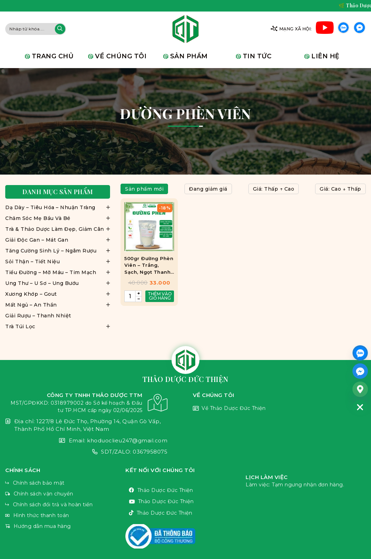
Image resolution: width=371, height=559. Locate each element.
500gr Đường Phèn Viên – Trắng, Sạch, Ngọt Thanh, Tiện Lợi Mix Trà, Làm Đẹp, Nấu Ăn (148, 266)
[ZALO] (360, 352)
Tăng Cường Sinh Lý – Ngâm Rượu (50, 251)
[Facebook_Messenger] (360, 370)
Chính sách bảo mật (65, 483)
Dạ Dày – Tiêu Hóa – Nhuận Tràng (50, 207)
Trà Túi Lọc (20, 326)
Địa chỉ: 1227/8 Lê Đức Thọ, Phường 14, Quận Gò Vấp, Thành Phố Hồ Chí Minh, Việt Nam (86, 425)
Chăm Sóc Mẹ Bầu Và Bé (38, 218)
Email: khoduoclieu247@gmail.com (86, 441)
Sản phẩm (189, 56)
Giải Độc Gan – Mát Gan (36, 240)
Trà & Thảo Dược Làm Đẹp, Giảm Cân (54, 229)
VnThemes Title (185, 536)
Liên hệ (325, 56)
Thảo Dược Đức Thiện (185, 490)
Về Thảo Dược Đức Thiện (279, 409)
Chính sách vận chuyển (65, 494)
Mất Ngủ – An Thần (31, 305)
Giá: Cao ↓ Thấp (340, 189)
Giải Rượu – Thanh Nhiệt (38, 315)
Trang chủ (53, 56)
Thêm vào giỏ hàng (160, 296)
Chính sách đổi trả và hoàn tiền (65, 504)
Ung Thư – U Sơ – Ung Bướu (42, 283)
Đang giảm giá (208, 189)
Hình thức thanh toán (65, 515)
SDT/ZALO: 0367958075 (86, 452)
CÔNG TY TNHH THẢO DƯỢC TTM (86, 402)
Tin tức (257, 56)
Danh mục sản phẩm (57, 192)
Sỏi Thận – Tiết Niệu (32, 261)
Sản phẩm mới (144, 189)
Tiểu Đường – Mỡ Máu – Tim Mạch (50, 272)
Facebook (359, 28)
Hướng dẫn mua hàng (65, 526)
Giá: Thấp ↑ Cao (273, 189)
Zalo (343, 28)
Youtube (325, 28)
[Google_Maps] (360, 389)
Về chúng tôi (120, 56)
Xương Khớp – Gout (31, 294)
